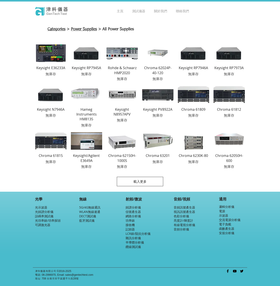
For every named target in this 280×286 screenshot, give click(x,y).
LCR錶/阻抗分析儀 (138, 234)
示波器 (223, 215)
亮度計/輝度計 (183, 220)
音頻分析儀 (181, 229)
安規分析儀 (226, 233)
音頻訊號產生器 (184, 207)
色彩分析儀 (181, 216)
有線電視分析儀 (184, 225)
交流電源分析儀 (229, 220)
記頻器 (130, 229)
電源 (222, 211)
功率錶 (130, 220)
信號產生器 (133, 212)
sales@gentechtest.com (79, 274)
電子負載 (225, 224)
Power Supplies (84, 29)
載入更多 (140, 181)
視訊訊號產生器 (184, 212)
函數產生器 (226, 228)
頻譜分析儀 (133, 207)
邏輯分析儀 (226, 207)
